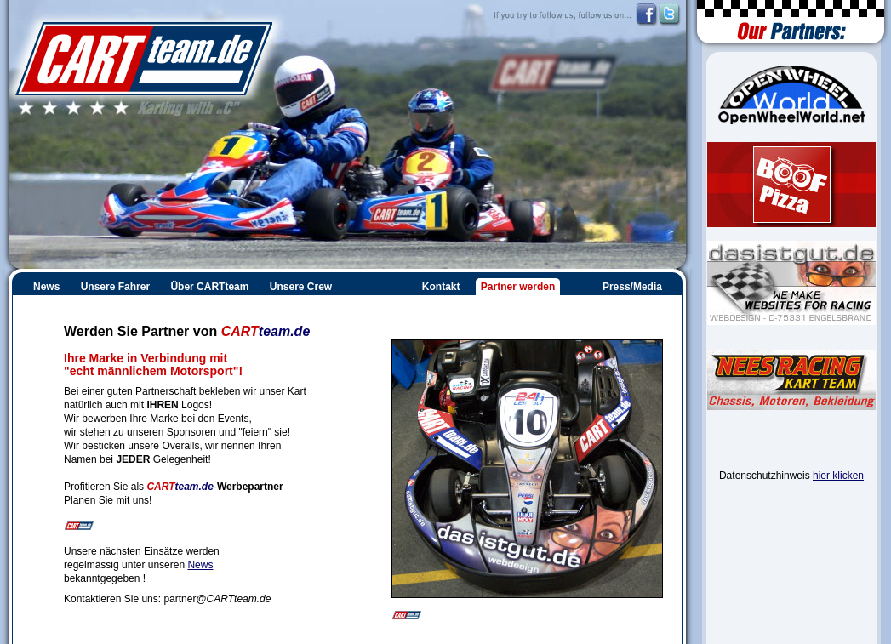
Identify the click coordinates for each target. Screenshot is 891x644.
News (200, 565)
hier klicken (838, 476)
